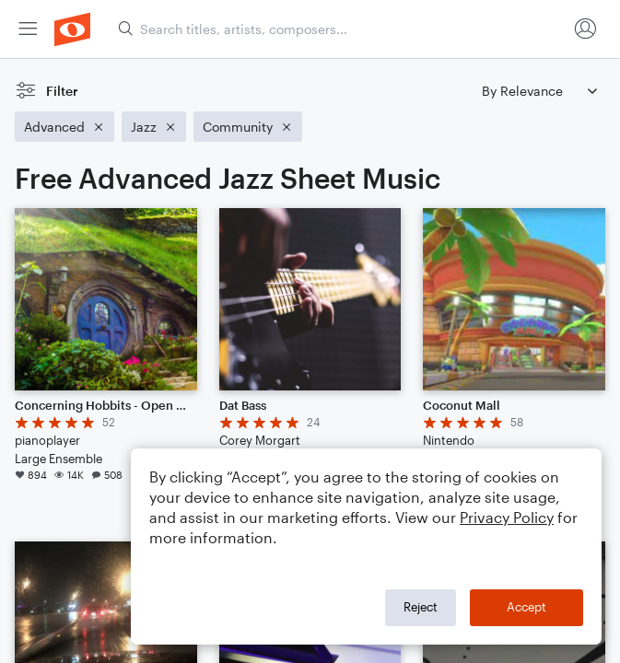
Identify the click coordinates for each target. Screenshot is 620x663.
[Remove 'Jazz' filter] (154, 126)
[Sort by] (539, 90)
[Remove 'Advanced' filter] (64, 126)
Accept (526, 606)
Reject (421, 606)
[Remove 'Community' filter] (247, 126)
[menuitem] (27, 29)
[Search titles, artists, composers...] (342, 29)
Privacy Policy (507, 517)
